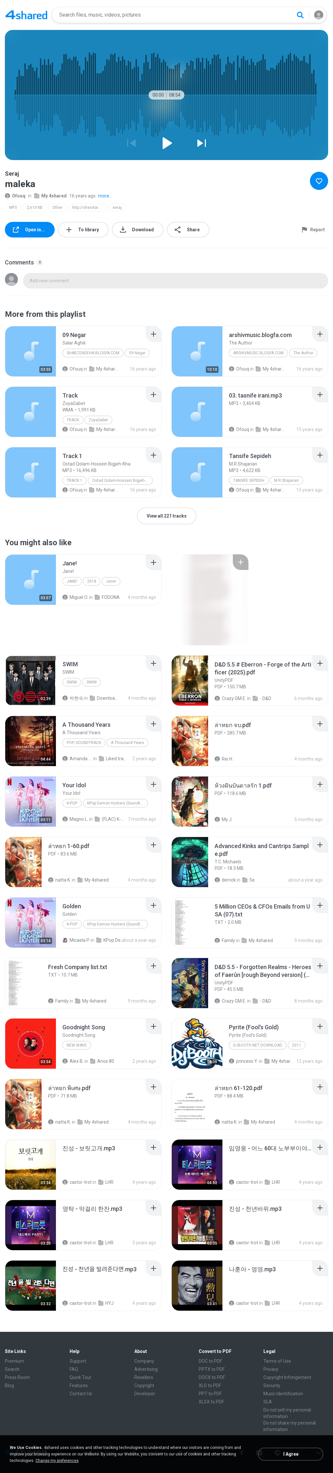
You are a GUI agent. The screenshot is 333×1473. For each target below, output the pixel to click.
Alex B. (73, 1061)
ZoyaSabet (98, 420)
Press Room (17, 1377)
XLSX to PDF (211, 1401)
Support (78, 1361)
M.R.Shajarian (286, 480)
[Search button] (300, 15)
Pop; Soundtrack (84, 742)
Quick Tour (80, 1377)
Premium (14, 1361)
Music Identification (283, 1393)
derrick (225, 880)
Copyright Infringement (287, 1377)
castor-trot (77, 1182)
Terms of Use (277, 1361)
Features (79, 1385)
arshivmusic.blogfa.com (258, 353)
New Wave (77, 1045)
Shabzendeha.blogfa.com (93, 353)
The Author (303, 353)
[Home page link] (26, 15)
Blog (9, 1385)
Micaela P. (76, 940)
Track (73, 420)
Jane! (72, 581)
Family (225, 940)
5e (248, 880)
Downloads (105, 698)
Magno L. (75, 819)
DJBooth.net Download (257, 1045)
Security (271, 1385)
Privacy (270, 1369)
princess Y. (243, 1061)
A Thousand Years (127, 742)
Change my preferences (57, 1460)
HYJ (105, 1303)
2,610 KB (35, 207)
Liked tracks (114, 758)
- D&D (262, 698)
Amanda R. (77, 758)
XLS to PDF (210, 1385)
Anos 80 (102, 1061)
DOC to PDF (210, 1361)
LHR (105, 1182)
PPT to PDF (210, 1393)
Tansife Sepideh (248, 480)
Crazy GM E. (230, 698)
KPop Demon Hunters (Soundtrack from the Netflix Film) (117, 803)
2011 (296, 1045)
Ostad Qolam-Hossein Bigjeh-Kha (122, 480)
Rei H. (224, 759)
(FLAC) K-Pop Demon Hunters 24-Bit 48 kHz (110, 819)
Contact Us (81, 1393)
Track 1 (74, 480)
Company (144, 1361)
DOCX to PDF (212, 1377)
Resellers (143, 1377)
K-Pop (72, 803)
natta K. (59, 880)
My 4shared (50, 195)
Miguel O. (75, 597)
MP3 (13, 207)
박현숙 (72, 698)
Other (57, 207)
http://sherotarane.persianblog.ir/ (89, 207)
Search (12, 1369)
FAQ (74, 1369)
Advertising (146, 1369)
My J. (224, 819)
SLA (267, 1401)
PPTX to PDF (212, 1369)
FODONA (107, 597)
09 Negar (137, 353)
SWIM (72, 682)
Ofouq (15, 195)
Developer (144, 1393)
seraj (117, 207)
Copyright (144, 1385)
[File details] (30, 351)
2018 (91, 581)
